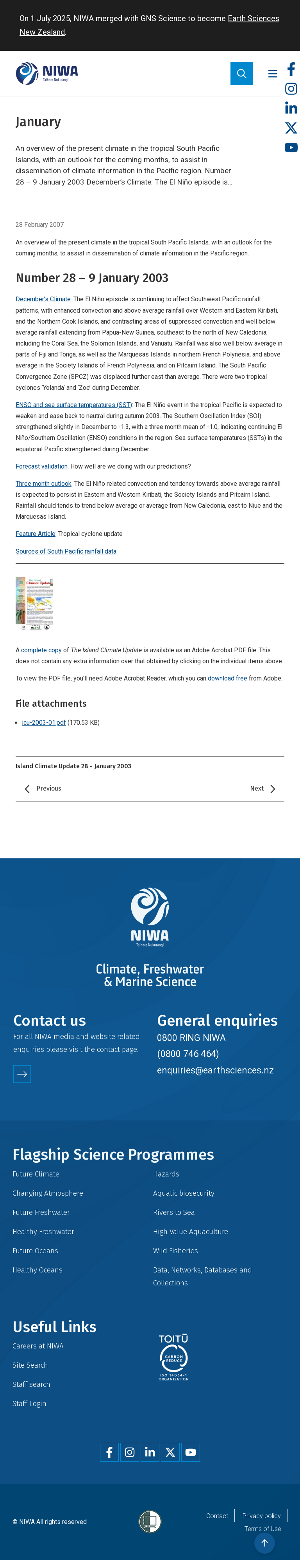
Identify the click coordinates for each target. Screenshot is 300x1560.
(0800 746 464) (188, 1053)
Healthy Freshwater (43, 1231)
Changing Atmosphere (47, 1193)
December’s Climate (43, 299)
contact (108, 1049)
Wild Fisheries (175, 1250)
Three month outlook (43, 483)
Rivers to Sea (174, 1212)
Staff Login (29, 1403)
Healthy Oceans (37, 1269)
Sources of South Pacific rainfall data (66, 551)
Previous (48, 788)
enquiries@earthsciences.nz (215, 1070)
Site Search (30, 1365)
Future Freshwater (41, 1212)
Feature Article (35, 533)
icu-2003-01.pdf (44, 722)
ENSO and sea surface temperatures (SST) (74, 405)
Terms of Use (263, 1529)
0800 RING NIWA (191, 1037)
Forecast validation (42, 466)
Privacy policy (262, 1516)
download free (227, 678)
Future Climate (35, 1173)
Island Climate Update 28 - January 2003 (73, 766)
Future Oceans (35, 1250)
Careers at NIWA (38, 1345)
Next (257, 788)
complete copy (41, 650)
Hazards (166, 1173)
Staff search (31, 1384)
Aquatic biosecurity (183, 1193)
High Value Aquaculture (190, 1231)
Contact (217, 1516)
